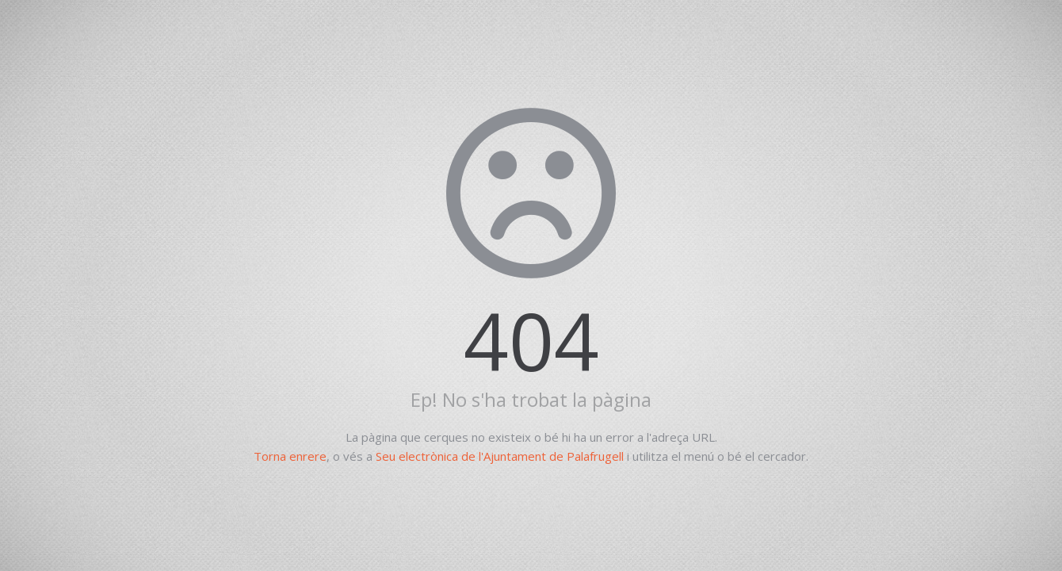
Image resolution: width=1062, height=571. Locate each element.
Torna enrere (290, 456)
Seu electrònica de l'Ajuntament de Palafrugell (500, 456)
